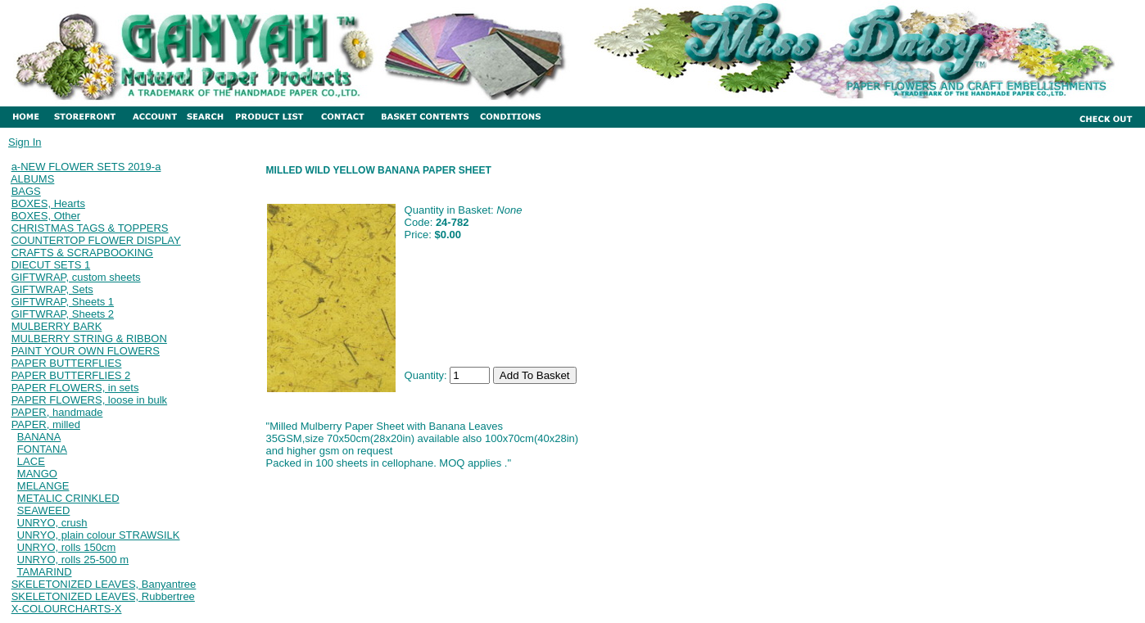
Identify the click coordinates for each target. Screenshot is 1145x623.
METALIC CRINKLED (68, 498)
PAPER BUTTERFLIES (66, 363)
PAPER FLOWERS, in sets (75, 387)
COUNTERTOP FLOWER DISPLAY (96, 240)
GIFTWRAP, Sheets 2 (62, 314)
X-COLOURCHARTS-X (66, 609)
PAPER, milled (45, 424)
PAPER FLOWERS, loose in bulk (89, 400)
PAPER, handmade (57, 412)
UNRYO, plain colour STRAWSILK (98, 535)
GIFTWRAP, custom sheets (76, 277)
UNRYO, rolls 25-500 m (73, 559)
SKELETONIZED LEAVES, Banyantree (104, 584)
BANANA (39, 437)
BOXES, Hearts (48, 203)
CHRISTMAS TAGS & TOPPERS (90, 228)
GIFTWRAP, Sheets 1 (62, 302)
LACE (31, 461)
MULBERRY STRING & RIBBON (89, 338)
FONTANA (42, 449)
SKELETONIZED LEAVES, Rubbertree (103, 596)
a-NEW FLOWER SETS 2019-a (86, 166)
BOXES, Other (46, 216)
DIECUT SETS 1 (51, 265)
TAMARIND (44, 572)
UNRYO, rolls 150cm (66, 547)
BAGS (26, 191)
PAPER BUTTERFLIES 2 (71, 375)
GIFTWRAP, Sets (52, 289)
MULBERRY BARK (56, 326)
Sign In (24, 142)
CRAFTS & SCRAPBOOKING (82, 252)
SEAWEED (43, 510)
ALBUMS (32, 179)
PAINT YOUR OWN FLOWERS (85, 351)
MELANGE (43, 486)
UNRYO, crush (52, 523)
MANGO (37, 473)
